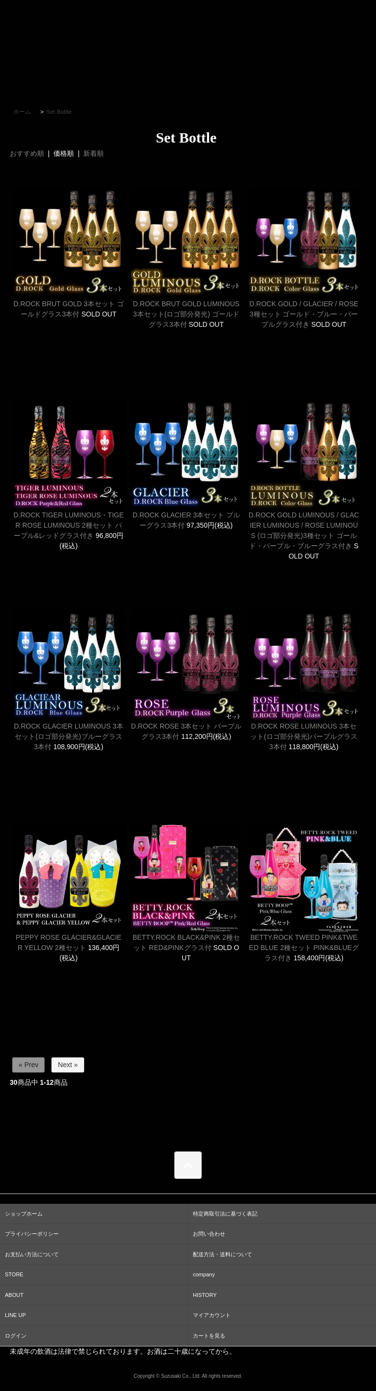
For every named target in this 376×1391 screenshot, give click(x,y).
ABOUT (14, 1295)
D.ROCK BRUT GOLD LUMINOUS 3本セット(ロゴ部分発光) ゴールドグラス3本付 (186, 314)
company (204, 1274)
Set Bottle (59, 111)
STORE (14, 1274)
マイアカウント (212, 1315)
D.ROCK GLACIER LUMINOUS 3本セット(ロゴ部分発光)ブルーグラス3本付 (68, 736)
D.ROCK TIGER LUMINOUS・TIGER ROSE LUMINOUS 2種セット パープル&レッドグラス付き (68, 525)
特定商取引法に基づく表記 (225, 1214)
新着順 (93, 153)
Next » (67, 1065)
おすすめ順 (27, 153)
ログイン (15, 1336)
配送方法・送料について (222, 1254)
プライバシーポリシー (32, 1234)
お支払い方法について (32, 1254)
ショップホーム (24, 1214)
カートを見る (209, 1336)
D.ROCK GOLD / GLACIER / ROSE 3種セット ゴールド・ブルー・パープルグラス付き (303, 314)
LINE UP (15, 1315)
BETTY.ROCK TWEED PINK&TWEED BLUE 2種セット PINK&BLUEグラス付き (304, 947)
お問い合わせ (209, 1234)
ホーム (22, 111)
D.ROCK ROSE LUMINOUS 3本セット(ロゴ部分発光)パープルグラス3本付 (303, 736)
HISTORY (205, 1295)
